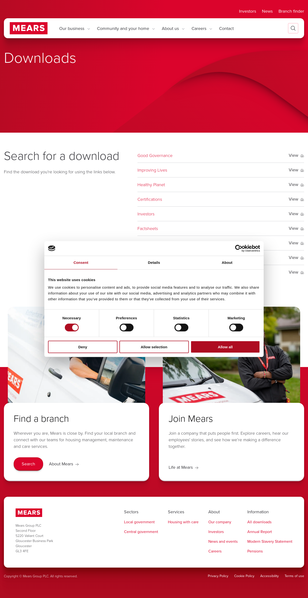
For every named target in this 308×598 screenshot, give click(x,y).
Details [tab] (154, 262)
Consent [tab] (81, 262)
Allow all (225, 347)
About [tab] (227, 262)
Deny (82, 347)
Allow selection (154, 347)
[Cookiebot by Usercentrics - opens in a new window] (238, 248)
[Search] (28, 464)
